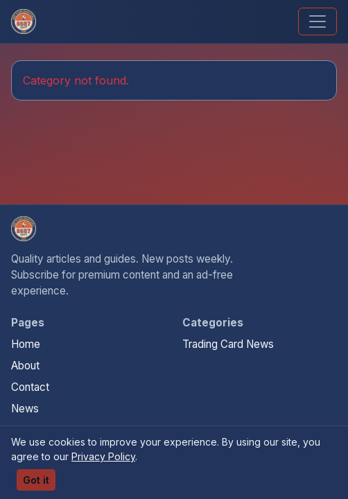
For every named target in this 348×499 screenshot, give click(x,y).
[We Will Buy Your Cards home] (23, 228)
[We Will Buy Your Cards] (23, 21)
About (25, 365)
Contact (30, 387)
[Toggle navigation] (317, 21)
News (25, 408)
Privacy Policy (103, 456)
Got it (36, 480)
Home (25, 344)
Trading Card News (228, 344)
